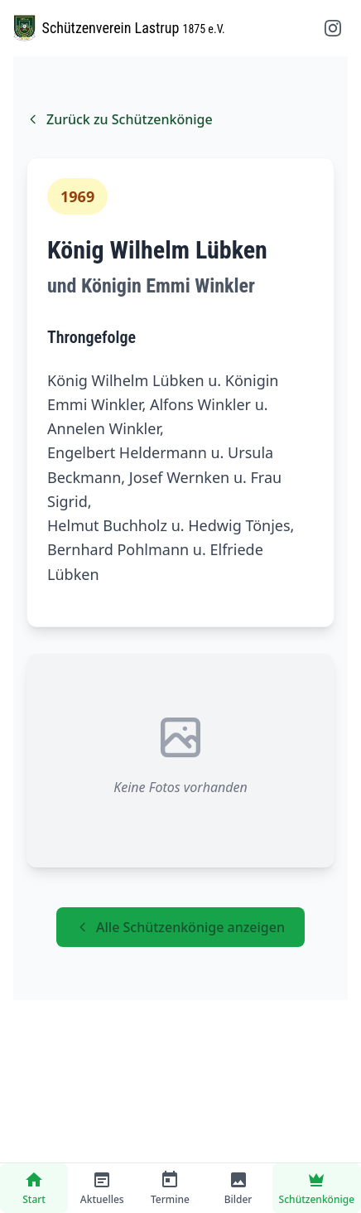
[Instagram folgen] (333, 28)
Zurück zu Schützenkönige (119, 119)
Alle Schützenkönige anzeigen (180, 927)
